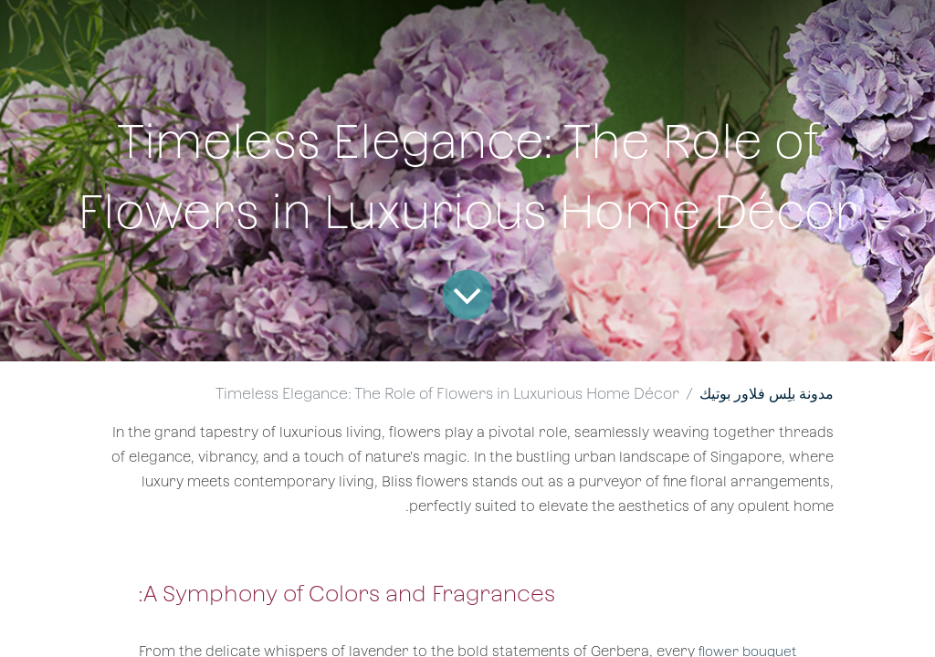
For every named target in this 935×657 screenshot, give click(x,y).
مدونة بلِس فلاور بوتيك (766, 393)
